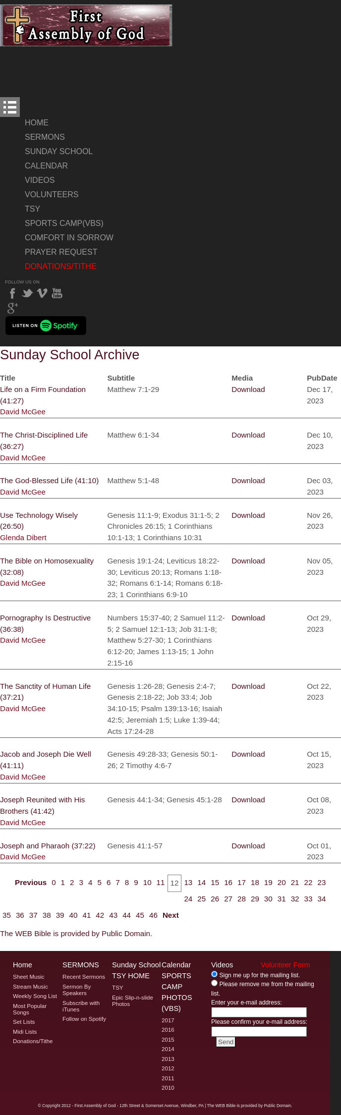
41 (86, 915)
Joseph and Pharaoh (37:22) (48, 845)
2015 (168, 1040)
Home (37, 122)
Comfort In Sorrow (69, 237)
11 (161, 882)
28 (241, 898)
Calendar (46, 166)
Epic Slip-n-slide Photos (132, 1001)
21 (295, 882)
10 (147, 882)
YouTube (57, 293)
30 (268, 898)
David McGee (23, 411)
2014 (168, 1049)
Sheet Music (29, 977)
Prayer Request (61, 252)
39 (60, 915)
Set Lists (24, 1022)
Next (171, 915)
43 (113, 915)
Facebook (12, 293)
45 (140, 915)
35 (6, 915)
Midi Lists (25, 1032)
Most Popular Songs (30, 1009)
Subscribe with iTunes (81, 1006)
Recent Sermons (83, 977)
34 (321, 898)
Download (248, 389)
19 (268, 882)
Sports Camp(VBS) (64, 223)
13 (188, 882)
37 (33, 915)
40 (73, 915)
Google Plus (12, 308)
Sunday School (59, 151)
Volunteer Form (285, 965)
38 (47, 915)
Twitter (27, 293)
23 (321, 882)
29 (255, 898)
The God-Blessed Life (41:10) (49, 480)
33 (308, 898)
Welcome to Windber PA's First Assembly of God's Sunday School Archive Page (86, 25)
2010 (168, 1088)
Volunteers (51, 194)
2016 (168, 1030)
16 (228, 882)
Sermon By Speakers (76, 990)
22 (308, 882)
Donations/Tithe (61, 266)
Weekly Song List (35, 996)
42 (100, 915)
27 (228, 898)
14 (201, 882)
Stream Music (30, 987)
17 (241, 882)
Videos (40, 180)
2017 (168, 1020)
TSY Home (131, 976)
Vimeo (42, 293)
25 (201, 898)
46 (153, 915)
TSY (32, 209)
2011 (168, 1078)
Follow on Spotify (84, 1019)
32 (295, 898)
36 (20, 915)
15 (215, 882)
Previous (31, 882)
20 (282, 882)
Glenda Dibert (23, 537)
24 (188, 898)
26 (215, 898)
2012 (168, 1068)
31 (282, 898)
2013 (168, 1059)
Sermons (45, 137)
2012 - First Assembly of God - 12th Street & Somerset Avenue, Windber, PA (132, 1105)
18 (255, 882)
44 (126, 915)
